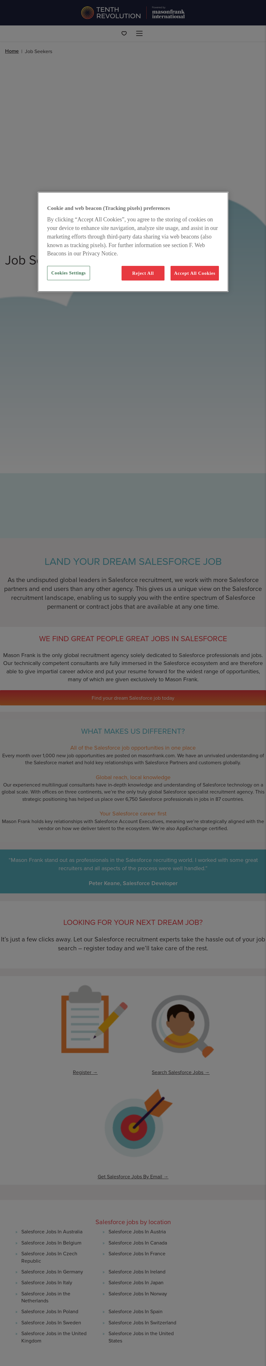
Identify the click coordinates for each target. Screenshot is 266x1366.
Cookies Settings (68, 273)
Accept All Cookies (194, 273)
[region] (133, 242)
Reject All (143, 273)
